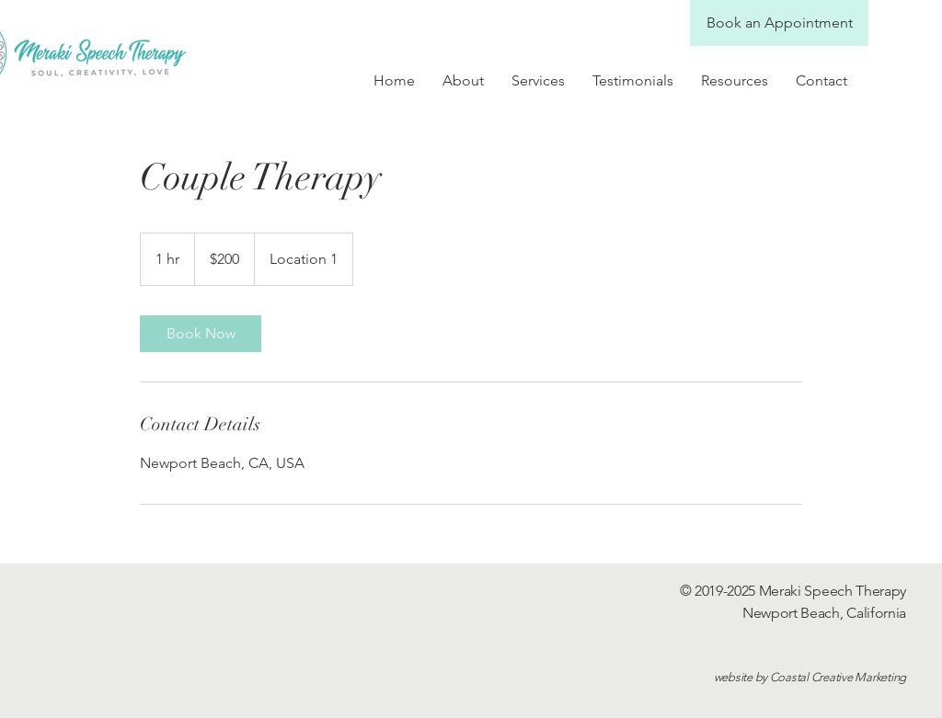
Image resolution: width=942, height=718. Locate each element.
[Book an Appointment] (779, 23)
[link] (200, 333)
